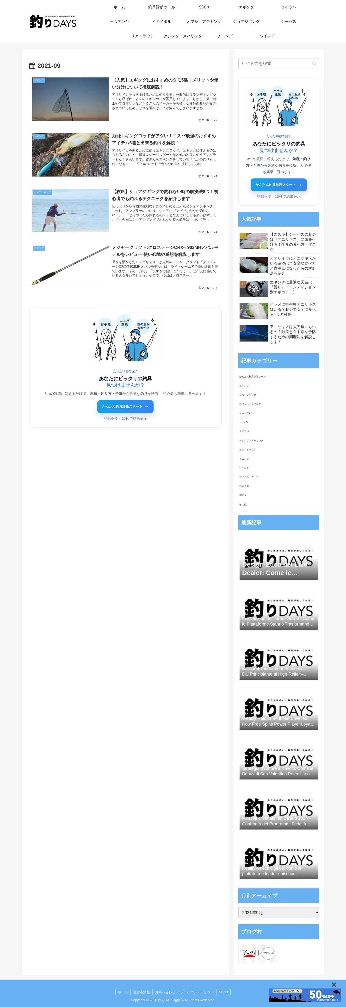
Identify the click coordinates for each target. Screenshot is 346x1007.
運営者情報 (141, 992)
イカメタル (245, 413)
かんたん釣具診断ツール (252, 376)
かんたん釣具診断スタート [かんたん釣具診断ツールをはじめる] (125, 407)
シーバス (244, 422)
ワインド (244, 468)
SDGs (242, 495)
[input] (278, 63)
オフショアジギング (250, 404)
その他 (243, 504)
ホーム (123, 992)
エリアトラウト (247, 449)
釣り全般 (244, 486)
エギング (244, 385)
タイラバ (244, 431)
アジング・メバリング (251, 440)
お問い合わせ (165, 992)
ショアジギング (247, 394)
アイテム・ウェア (249, 477)
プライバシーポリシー (197, 992)
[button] (314, 63)
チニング (244, 458)
